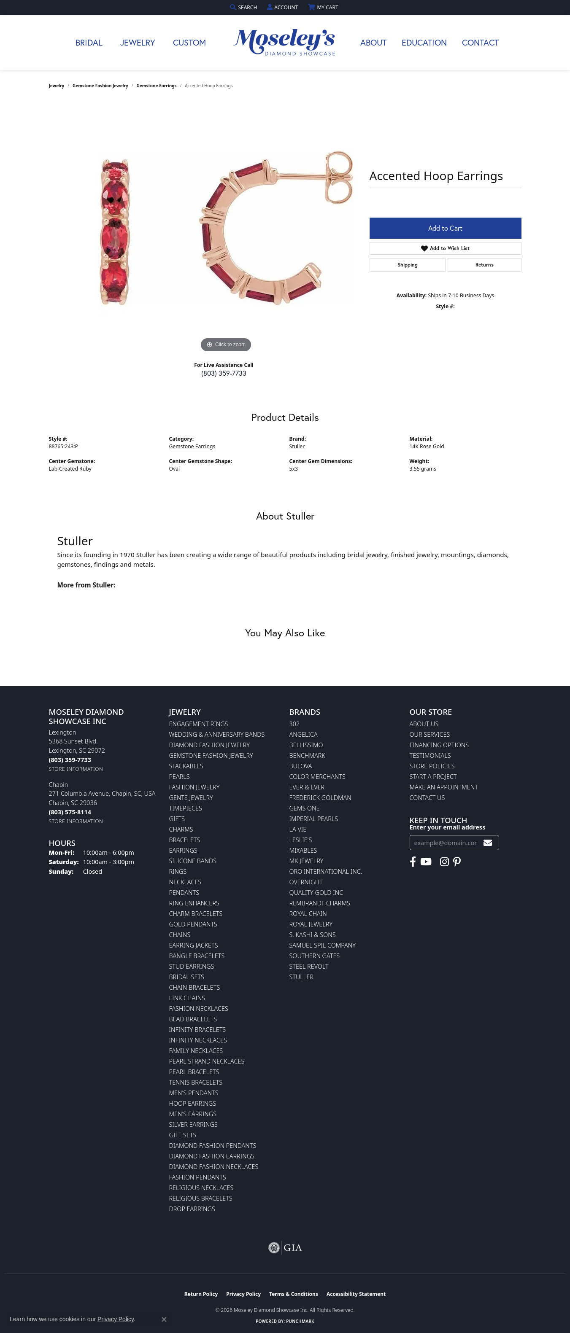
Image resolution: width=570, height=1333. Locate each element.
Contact (480, 42)
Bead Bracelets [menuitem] (193, 1019)
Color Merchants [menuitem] (317, 777)
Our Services (430, 734)
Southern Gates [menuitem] (314, 956)
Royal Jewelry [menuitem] (310, 924)
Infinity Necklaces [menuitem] (198, 1040)
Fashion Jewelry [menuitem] (194, 787)
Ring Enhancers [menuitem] (194, 903)
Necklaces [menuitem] (185, 882)
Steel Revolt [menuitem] (309, 966)
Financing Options (439, 745)
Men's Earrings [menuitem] (193, 1114)
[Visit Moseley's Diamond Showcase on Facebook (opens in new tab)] (413, 862)
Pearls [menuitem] (179, 777)
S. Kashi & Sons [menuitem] (312, 935)
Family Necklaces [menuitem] (196, 1051)
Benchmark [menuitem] (307, 755)
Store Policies (432, 766)
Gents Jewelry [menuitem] (191, 798)
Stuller (297, 446)
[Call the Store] (70, 760)
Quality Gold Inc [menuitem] (316, 893)
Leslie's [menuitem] (300, 840)
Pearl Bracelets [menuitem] (194, 1072)
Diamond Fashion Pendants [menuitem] (213, 1146)
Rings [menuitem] (178, 871)
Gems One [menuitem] (304, 808)
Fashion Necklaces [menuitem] (198, 1008)
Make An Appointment (444, 787)
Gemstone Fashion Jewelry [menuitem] (211, 755)
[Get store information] (76, 769)
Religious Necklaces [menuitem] (201, 1188)
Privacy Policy (243, 1294)
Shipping (407, 264)
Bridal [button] (89, 42)
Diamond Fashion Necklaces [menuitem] (214, 1167)
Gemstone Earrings (157, 86)
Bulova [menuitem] (300, 766)
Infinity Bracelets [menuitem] (197, 1030)
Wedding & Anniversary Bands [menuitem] (217, 734)
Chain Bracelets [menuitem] (194, 987)
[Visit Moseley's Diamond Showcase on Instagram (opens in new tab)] (444, 862)
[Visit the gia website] (285, 1247)
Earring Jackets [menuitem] (193, 945)
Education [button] (424, 42)
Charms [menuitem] (181, 829)
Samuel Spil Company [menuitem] (322, 945)
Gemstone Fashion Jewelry (100, 86)
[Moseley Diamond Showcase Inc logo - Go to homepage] (285, 43)
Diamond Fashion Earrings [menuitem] (211, 1156)
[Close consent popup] (164, 1319)
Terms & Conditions (293, 1294)
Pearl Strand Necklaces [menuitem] (207, 1061)
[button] (244, 7)
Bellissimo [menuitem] (306, 745)
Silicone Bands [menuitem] (193, 861)
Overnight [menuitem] (306, 882)
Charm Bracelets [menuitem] (196, 914)
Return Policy (201, 1294)
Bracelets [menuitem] (184, 840)
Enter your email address (448, 827)
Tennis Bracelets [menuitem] (196, 1082)
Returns (484, 264)
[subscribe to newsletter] (488, 842)
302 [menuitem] (294, 724)
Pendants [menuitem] (184, 893)
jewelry (57, 86)
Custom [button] (189, 42)
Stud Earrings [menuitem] (191, 966)
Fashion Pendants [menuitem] (197, 1177)
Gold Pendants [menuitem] (193, 924)
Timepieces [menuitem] (185, 808)
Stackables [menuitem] (186, 766)
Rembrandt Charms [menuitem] (319, 903)
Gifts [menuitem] (177, 819)
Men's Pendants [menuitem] (194, 1093)
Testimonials (430, 755)
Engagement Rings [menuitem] (198, 724)
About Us (424, 724)
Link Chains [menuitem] (187, 998)
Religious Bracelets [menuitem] (200, 1198)
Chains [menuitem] (180, 935)
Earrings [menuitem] (183, 850)
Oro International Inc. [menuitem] (325, 871)
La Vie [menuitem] (298, 829)
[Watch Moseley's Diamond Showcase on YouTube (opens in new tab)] (426, 862)
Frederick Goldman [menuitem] (320, 798)
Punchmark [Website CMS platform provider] (300, 1321)
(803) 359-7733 (223, 373)
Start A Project (433, 777)
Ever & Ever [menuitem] (307, 787)
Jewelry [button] (137, 42)
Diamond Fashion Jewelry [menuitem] (209, 745)
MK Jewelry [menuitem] (306, 861)
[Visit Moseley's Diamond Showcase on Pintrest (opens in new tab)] (457, 862)
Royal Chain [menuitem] (308, 914)
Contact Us (427, 798)
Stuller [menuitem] (301, 977)
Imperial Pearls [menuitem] (313, 819)
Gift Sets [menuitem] (183, 1135)
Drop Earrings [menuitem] (192, 1209)
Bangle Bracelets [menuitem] (197, 956)
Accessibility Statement (356, 1294)
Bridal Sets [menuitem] (186, 977)
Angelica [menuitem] (303, 734)
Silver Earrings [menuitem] (193, 1124)
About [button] (373, 42)
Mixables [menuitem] (303, 850)
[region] (226, 228)
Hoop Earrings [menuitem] (192, 1103)
